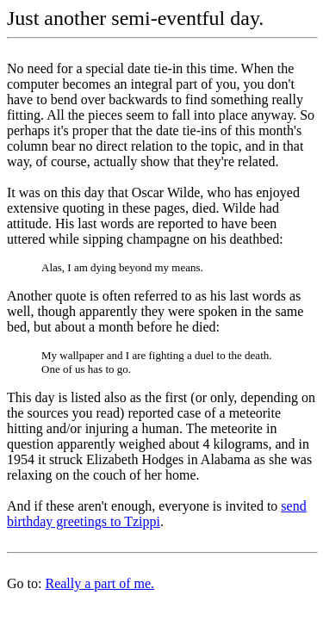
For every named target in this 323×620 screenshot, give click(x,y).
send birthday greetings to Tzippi (157, 514)
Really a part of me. (99, 583)
